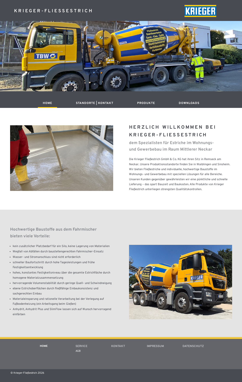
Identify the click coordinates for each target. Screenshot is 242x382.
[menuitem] (47, 105)
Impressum (155, 346)
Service (81, 346)
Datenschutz (193, 346)
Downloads (189, 103)
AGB (78, 351)
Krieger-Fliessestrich (53, 11)
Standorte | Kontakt (94, 103)
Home (47, 103)
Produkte (146, 103)
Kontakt (118, 346)
